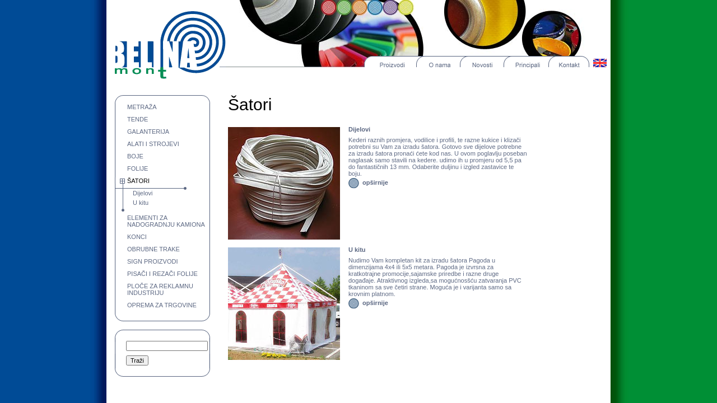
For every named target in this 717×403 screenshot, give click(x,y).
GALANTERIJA (148, 131)
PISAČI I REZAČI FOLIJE (162, 273)
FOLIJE (137, 168)
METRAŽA (142, 107)
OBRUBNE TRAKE (153, 249)
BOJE (135, 156)
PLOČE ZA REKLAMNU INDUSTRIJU (160, 289)
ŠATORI (138, 180)
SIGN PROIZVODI (152, 261)
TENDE (137, 119)
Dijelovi (142, 193)
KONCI (137, 236)
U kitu (140, 202)
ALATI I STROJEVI (153, 143)
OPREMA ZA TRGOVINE (162, 305)
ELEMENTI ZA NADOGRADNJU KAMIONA (166, 221)
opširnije (375, 182)
